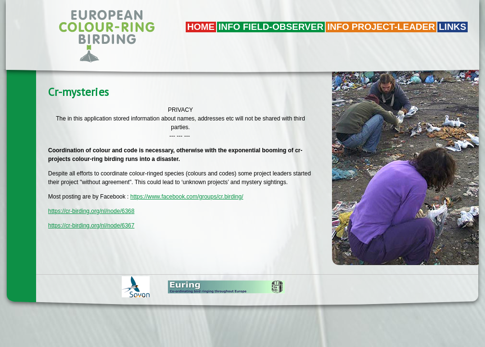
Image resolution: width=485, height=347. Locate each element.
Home (201, 27)
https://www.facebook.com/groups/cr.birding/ (186, 196)
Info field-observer (270, 27)
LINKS (452, 27)
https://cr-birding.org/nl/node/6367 (91, 225)
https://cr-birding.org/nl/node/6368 (91, 211)
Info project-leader (381, 27)
